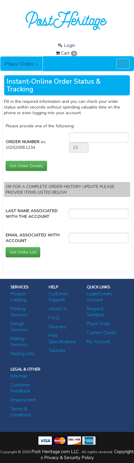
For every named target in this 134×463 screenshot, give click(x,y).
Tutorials (57, 351)
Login (66, 45)
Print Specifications (62, 339)
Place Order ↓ (21, 64)
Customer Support (58, 297)
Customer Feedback (20, 388)
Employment (23, 400)
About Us (58, 309)
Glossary (57, 327)
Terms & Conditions (20, 412)
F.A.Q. (54, 318)
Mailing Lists (22, 354)
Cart (66, 53)
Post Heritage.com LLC (55, 452)
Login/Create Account (100, 297)
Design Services (19, 327)
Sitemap (18, 376)
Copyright (124, 452)
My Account (98, 342)
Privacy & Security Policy (69, 458)
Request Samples (96, 312)
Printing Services (19, 312)
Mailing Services (19, 342)
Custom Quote (101, 333)
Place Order (99, 324)
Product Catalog (18, 297)
